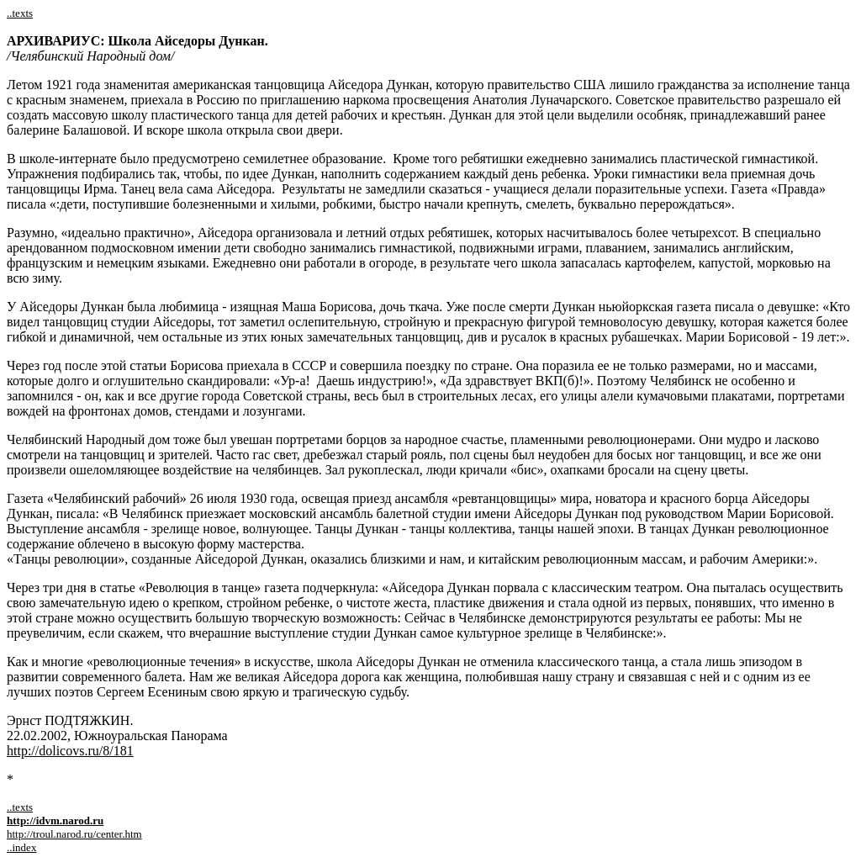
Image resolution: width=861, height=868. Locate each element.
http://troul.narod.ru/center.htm (74, 834)
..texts (20, 13)
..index (21, 847)
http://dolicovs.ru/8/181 (70, 751)
